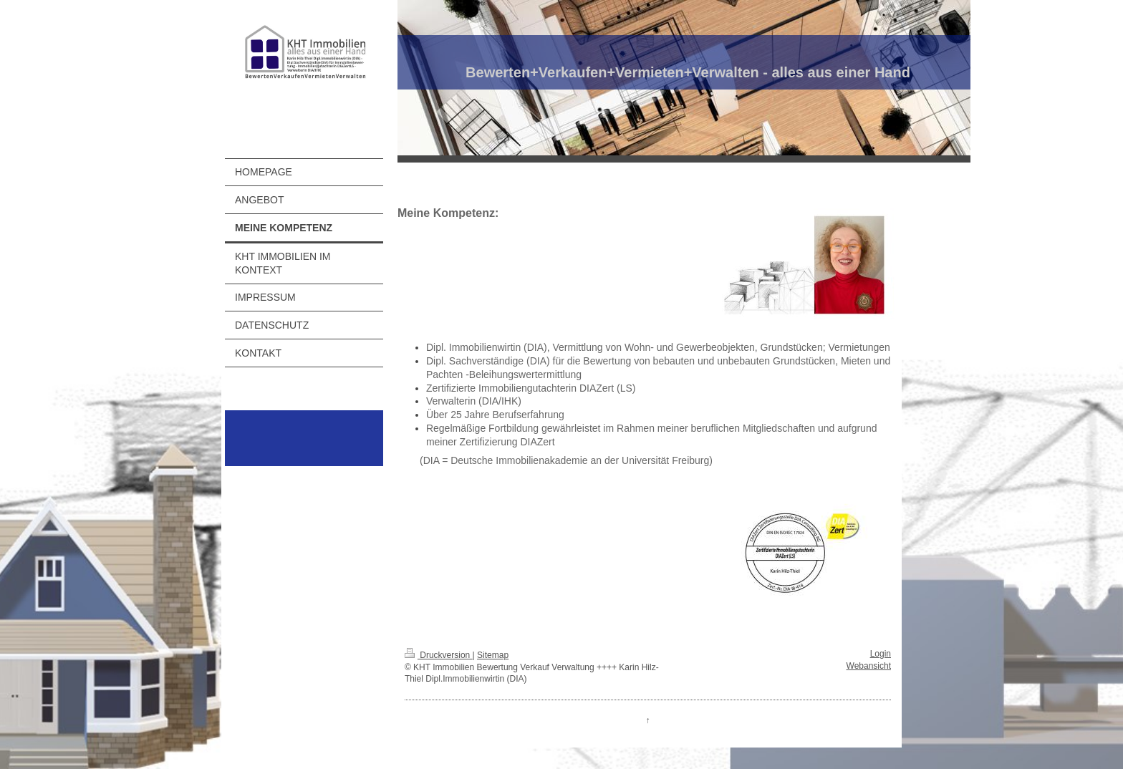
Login (880, 654)
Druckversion (439, 655)
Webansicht (869, 666)
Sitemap (493, 655)
